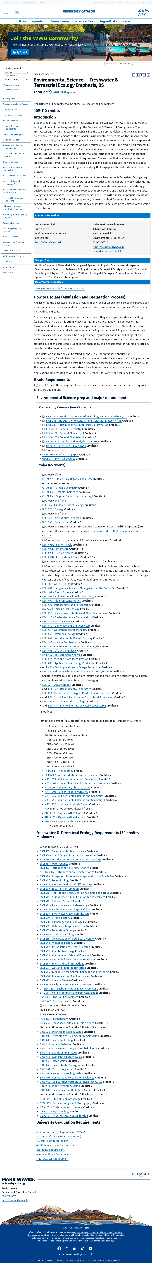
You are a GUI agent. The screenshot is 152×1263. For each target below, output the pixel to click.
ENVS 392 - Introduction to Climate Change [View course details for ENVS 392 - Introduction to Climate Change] (69, 872)
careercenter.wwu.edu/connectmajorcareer (60, 288)
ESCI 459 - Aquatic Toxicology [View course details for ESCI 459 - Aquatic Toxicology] (57, 951)
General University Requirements (11, 127)
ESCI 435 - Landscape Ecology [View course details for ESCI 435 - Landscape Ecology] (57, 934)
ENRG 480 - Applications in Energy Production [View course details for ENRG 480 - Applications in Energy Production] (73, 667)
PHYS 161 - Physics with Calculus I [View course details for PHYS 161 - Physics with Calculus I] (66, 445)
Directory (139, 2)
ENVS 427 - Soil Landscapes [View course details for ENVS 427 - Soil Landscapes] (56, 1001)
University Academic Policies (15, 104)
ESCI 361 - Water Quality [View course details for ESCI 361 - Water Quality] (56, 584)
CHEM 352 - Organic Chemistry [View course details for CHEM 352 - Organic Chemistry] (60, 492)
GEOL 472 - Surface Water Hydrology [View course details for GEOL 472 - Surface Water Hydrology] (61, 1107)
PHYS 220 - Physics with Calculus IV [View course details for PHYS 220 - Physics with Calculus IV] (65, 821)
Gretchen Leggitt (81, 1228)
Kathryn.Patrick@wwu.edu (108, 246)
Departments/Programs (14, 134)
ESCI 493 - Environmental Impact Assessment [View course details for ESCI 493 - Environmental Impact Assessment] (66, 984)
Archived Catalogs (11, 140)
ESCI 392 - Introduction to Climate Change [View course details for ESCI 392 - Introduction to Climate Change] (64, 867)
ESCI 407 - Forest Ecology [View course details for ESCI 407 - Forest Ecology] (56, 592)
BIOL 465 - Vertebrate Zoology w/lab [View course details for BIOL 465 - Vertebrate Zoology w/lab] (61, 1073)
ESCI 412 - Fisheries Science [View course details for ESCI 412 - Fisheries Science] (56, 901)
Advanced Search (11, 89)
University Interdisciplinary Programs (15, 216)
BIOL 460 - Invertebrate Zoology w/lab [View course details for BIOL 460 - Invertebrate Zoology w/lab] (62, 1065)
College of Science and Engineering (13, 199)
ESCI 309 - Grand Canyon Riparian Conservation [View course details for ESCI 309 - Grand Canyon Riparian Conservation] (68, 855)
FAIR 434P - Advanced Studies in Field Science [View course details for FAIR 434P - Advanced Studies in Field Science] (72, 775)
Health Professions (11, 250)
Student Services (10, 162)
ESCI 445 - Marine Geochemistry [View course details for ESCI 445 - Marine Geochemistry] (61, 642)
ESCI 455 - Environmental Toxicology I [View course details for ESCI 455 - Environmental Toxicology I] (64, 701)
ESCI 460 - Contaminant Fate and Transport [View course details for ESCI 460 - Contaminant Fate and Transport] (65, 955)
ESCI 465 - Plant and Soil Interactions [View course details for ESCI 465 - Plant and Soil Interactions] (62, 963)
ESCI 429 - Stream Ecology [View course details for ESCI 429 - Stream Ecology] (57, 621)
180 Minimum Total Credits (52, 1141)
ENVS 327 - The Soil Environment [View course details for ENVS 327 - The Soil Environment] (59, 997)
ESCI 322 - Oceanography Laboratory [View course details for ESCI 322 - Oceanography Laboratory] (69, 689)
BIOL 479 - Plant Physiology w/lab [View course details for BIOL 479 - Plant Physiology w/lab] (60, 1086)
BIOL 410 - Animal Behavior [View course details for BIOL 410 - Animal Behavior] (56, 1044)
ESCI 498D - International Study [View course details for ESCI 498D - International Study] (61, 557)
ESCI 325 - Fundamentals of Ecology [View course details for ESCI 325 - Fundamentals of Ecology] (63, 505)
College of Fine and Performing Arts (11, 182)
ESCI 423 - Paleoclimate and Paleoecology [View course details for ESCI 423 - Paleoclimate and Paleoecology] (66, 604)
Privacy (60, 1260)
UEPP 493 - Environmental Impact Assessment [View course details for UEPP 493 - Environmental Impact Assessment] (71, 992)
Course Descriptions (12, 120)
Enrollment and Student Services (13, 155)
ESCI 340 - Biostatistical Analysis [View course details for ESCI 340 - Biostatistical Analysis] (61, 518)
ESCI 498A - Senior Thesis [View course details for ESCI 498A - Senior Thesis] (57, 544)
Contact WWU (115, 2)
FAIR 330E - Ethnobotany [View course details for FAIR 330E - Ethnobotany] (59, 771)
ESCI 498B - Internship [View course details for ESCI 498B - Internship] (55, 548)
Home (22, 21)
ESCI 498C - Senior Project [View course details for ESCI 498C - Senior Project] (57, 553)
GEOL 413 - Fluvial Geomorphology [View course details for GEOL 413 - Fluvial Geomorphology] (60, 1099)
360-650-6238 (9, 1196)
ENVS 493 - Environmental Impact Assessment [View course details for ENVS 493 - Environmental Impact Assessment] (71, 988)
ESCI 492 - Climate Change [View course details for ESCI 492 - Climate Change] (55, 980)
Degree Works (108, 21)
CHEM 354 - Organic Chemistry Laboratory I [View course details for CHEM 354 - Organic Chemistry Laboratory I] (67, 496)
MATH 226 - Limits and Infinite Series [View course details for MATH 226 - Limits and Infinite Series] (66, 804)
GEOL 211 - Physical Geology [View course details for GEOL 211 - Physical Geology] (58, 458)
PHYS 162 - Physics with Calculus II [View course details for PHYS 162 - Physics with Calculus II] (65, 813)
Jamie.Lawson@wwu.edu (15, 1200)
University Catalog (79, 11)
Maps (148, 2)
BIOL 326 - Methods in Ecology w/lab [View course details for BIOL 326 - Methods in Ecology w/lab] (61, 1031)
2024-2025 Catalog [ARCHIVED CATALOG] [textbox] (119, 64)
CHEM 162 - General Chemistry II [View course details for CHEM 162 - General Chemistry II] (65, 433)
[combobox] (128, 63)
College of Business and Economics (13, 168)
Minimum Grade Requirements (54, 1154)
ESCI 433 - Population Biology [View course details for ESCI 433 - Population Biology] (57, 930)
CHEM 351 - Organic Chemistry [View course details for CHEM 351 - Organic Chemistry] (60, 488)
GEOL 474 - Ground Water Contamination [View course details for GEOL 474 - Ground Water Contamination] (64, 1115)
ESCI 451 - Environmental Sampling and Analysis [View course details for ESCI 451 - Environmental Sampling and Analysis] (70, 646)
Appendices (8, 267)
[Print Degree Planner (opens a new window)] (133, 74)
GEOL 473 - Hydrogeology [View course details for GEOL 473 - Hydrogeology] (54, 1111)
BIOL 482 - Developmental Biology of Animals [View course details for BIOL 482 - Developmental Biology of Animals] (66, 1090)
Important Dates (84, 21)
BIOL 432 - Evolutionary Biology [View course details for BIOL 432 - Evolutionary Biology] (58, 1052)
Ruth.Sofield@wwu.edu (48, 242)
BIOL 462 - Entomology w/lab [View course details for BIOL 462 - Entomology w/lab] (57, 1069)
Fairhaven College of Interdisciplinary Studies (14, 207)
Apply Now (19, 52)
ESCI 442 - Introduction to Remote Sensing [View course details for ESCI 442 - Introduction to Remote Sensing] (67, 638)
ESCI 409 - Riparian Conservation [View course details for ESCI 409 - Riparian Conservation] (61, 600)
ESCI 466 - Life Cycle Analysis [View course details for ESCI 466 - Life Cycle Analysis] (59, 650)
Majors (126, 21)
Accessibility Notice (75, 1260)
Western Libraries (11, 223)
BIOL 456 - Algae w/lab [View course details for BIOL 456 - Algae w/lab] (53, 1061)
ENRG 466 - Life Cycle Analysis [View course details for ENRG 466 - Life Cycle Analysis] (64, 654)
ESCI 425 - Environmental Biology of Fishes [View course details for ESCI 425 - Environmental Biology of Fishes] (65, 909)
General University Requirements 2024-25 (61, 1132)
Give (41, 2)
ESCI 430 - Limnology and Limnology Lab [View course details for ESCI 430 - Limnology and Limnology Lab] (66, 625)
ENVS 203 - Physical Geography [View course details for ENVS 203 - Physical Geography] (60, 454)
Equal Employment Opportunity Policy (104, 1260)
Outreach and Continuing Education (14, 243)
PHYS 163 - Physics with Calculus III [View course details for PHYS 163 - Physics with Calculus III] (65, 817)
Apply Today (27, 2)
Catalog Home (9, 98)
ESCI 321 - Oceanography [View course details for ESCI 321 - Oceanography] (56, 684)
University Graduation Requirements (12, 146)
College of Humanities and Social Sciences (14, 191)
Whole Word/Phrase (12, 85)
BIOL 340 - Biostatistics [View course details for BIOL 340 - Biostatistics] (56, 522)
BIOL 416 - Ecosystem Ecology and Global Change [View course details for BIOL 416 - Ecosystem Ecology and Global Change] (68, 1048)
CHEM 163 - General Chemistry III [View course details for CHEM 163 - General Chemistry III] (65, 437)
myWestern (100, 2)
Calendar (128, 2)
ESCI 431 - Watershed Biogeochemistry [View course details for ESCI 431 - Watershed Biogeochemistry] (64, 629)
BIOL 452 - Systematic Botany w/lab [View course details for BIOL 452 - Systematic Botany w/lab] (61, 1056)
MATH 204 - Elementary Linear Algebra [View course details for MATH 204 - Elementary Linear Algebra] (67, 787)
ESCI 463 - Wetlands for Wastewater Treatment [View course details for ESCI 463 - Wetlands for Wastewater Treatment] (67, 959)
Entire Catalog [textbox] (9, 72)
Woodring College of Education (12, 229)
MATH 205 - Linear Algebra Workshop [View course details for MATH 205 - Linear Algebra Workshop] (66, 791)
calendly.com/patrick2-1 (107, 251)
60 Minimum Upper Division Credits (57, 1145)
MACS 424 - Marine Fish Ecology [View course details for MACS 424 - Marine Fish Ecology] (60, 609)
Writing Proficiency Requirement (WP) (58, 1136)
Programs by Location (12, 115)
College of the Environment (15, 176)
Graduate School (10, 237)
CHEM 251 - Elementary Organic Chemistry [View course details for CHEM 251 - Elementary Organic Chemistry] (67, 479)
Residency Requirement (50, 1149)
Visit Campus (8, 2)
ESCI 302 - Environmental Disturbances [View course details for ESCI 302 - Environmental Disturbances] (63, 851)
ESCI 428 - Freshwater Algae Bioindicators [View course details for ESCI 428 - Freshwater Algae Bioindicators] (67, 617)
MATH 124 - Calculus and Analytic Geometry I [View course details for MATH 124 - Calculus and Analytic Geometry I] (72, 441)
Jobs (32, 1260)
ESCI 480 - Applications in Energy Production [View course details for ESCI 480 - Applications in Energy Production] (68, 663)
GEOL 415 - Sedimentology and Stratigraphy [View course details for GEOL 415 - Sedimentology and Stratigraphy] (66, 1103)
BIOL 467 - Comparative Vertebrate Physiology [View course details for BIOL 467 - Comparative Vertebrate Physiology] (67, 1077)
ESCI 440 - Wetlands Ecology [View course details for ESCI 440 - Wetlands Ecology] (59, 634)
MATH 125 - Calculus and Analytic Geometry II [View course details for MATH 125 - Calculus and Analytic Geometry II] (71, 779)
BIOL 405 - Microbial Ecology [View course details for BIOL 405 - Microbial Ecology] (56, 1040)
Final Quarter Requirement (52, 1158)
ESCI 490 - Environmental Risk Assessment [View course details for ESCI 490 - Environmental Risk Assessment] (65, 976)
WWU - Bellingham (64, 92)
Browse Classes (60, 21)
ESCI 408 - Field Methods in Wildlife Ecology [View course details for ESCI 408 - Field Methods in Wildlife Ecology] (68, 596)
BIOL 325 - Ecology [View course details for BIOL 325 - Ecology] (53, 509)
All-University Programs (13, 256)
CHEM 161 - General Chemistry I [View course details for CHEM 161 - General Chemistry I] (64, 429)
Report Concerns (45, 1260)
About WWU (8, 262)
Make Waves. (18, 1179)
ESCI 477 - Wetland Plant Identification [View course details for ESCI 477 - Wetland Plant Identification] (65, 659)
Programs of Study (11, 109)
